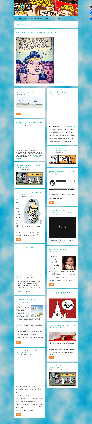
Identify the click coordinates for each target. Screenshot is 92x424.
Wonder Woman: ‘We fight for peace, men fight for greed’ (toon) (36, 32)
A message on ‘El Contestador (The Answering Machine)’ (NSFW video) (60, 211)
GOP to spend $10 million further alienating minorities (26, 300)
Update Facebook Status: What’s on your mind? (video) (62, 172)
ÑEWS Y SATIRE (19, 18)
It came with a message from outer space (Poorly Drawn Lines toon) (29, 91)
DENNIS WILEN (43, 422)
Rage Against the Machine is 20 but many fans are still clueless (29, 351)
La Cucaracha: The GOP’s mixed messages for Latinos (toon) (59, 149)
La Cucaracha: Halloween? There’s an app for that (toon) (61, 366)
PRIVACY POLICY (74, 422)
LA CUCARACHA (28, 18)
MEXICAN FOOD (38, 18)
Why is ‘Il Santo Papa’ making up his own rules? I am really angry (62, 326)
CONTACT (60, 18)
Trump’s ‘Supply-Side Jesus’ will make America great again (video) (61, 91)
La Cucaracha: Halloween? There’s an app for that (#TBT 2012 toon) (28, 166)
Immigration (47, 18)
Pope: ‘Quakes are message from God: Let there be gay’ (28, 193)
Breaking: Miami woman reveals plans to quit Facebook (62, 250)
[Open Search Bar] (76, 18)
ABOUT (53, 18)
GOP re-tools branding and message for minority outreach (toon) (62, 293)
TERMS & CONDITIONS (64, 422)
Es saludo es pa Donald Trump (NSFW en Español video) (29, 123)
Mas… (19, 114)
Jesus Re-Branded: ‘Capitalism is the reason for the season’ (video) (28, 248)
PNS (17, 199)
